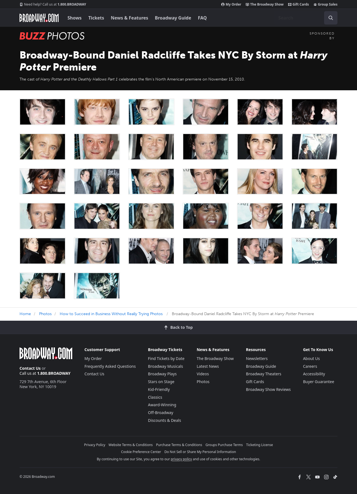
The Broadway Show (265, 4)
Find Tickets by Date (166, 358)
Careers (310, 366)
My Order (231, 4)
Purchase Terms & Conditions (179, 444)
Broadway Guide (173, 18)
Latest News (208, 366)
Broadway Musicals (165, 366)
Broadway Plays (162, 373)
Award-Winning (162, 404)
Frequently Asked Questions (110, 366)
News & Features (129, 18)
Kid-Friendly (159, 389)
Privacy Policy (94, 444)
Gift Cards (298, 4)
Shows (74, 18)
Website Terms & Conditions (130, 444)
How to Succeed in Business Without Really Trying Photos (111, 314)
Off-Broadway (160, 412)
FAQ (202, 18)
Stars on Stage (161, 381)
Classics (155, 397)
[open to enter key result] (330, 18)
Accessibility (314, 373)
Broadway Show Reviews (268, 389)
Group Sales (325, 4)
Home (25, 314)
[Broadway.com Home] (39, 18)
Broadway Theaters (263, 373)
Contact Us (30, 368)
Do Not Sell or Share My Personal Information (200, 451)
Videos (203, 373)
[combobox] (305, 18)
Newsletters (257, 358)
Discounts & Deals (164, 420)
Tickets (96, 18)
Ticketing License (259, 444)
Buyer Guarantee (318, 381)
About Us (311, 358)
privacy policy (181, 459)
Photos (45, 314)
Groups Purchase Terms (224, 444)
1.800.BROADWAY (53, 4)
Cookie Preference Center (141, 451)
